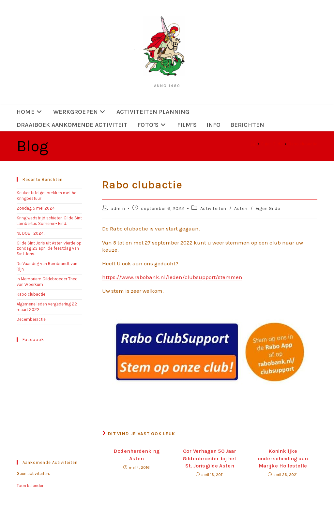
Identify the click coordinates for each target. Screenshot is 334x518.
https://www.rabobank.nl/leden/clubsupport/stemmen (172, 277)
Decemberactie (31, 319)
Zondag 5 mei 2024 (38, 208)
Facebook (33, 339)
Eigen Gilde (267, 208)
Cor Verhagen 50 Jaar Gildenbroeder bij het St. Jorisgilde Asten (209, 458)
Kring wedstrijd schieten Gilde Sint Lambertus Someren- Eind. (49, 220)
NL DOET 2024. (30, 233)
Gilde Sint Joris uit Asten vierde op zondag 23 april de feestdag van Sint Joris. (49, 249)
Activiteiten (213, 208)
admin (118, 208)
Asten (241, 208)
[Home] (253, 143)
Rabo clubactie (303, 143)
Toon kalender (30, 485)
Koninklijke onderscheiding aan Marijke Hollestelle (283, 458)
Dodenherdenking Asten (136, 454)
